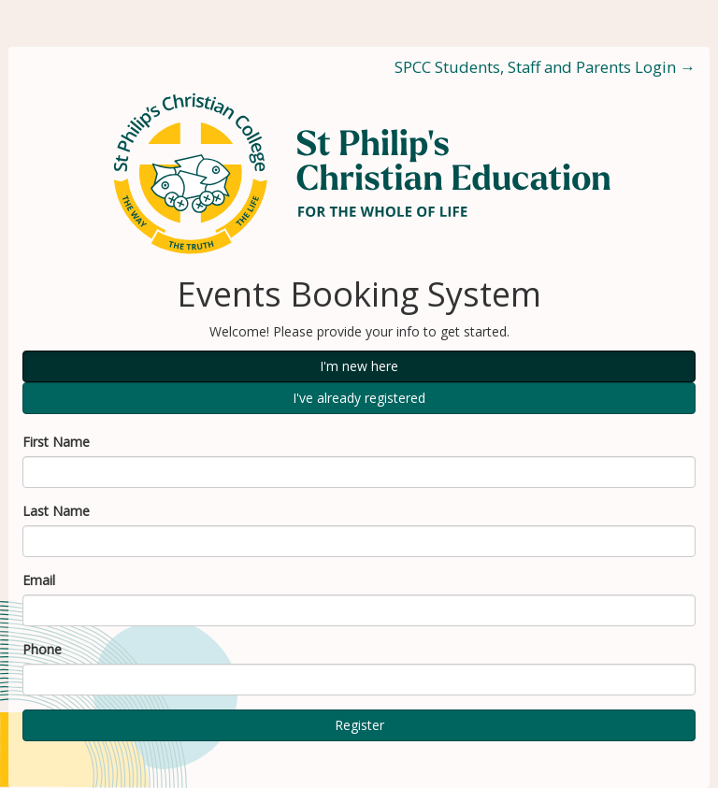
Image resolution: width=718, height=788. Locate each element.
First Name (56, 442)
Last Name (56, 511)
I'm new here (359, 366)
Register (359, 725)
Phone (42, 649)
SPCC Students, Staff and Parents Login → (545, 67)
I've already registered (359, 398)
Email (38, 580)
